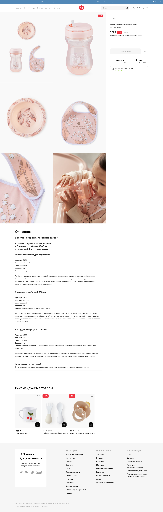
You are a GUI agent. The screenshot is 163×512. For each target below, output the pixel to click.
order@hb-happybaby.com (30, 466)
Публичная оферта (134, 461)
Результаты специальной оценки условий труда (137, 475)
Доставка (100, 454)
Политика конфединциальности (135, 466)
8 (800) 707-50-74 (32, 458)
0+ (25, 8)
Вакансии (130, 458)
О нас (129, 454)
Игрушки (69, 479)
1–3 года (31, 8)
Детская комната (73, 472)
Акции (98, 479)
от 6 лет (48, 8)
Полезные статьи (103, 476)
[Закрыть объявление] (160, 2)
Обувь (68, 468)
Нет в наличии (125, 51)
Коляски (69, 461)
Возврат (99, 458)
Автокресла (70, 458)
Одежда (69, 465)
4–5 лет (40, 8)
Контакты (100, 472)
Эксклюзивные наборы (74, 454)
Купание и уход (72, 486)
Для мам (57, 8)
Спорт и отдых (71, 476)
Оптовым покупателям (105, 483)
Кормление (70, 483)
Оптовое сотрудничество (137, 471)
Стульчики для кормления (76, 490)
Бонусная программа (104, 468)
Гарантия (100, 461)
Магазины (100, 465)
